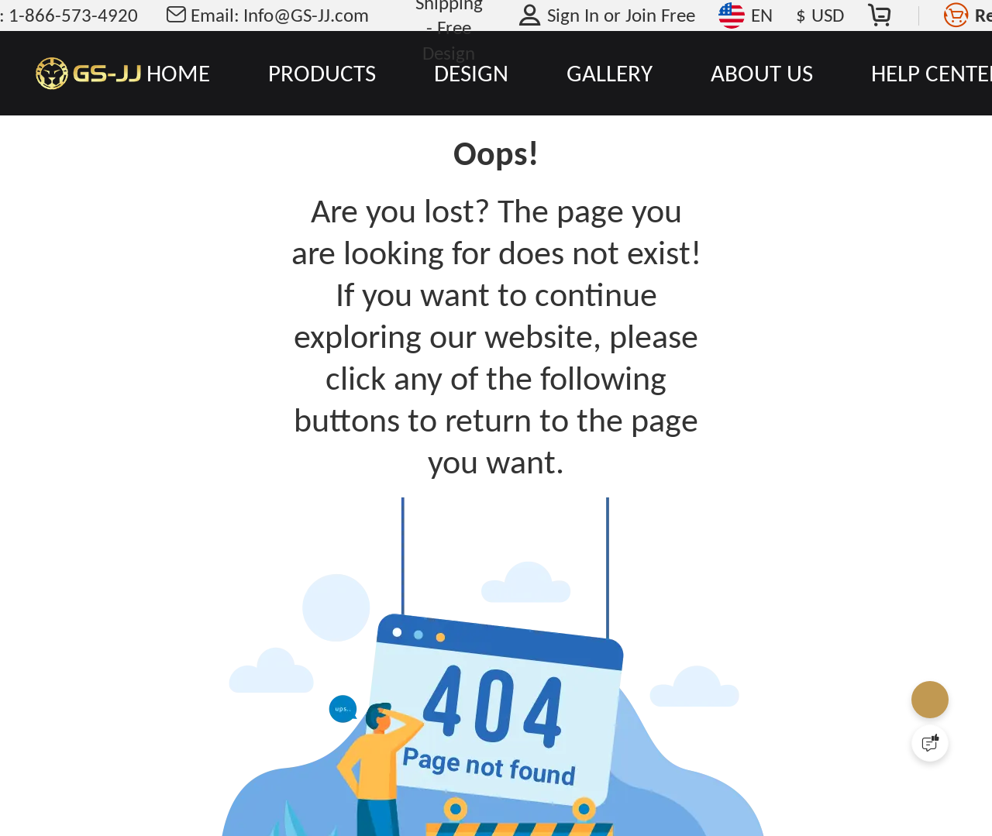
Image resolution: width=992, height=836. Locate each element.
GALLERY (610, 73)
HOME (178, 73)
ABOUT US (762, 73)
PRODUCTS (322, 73)
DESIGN (471, 73)
